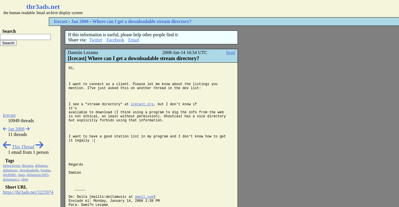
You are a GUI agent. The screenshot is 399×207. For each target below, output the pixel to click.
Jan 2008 (79, 21)
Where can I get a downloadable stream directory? (141, 21)
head (230, 52)
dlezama (27, 166)
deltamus (41, 166)
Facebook (115, 39)
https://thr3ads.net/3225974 (28, 192)
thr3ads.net (43, 6)
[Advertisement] (171, 8)
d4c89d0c (9, 175)
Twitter (95, 39)
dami (21, 175)
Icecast (60, 21)
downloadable (29, 170)
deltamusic (10, 170)
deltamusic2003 (38, 175)
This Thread (23, 146)
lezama (45, 170)
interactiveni (11, 166)
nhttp (24, 179)
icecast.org (142, 104)
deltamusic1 (11, 179)
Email (133, 39)
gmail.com (144, 197)
